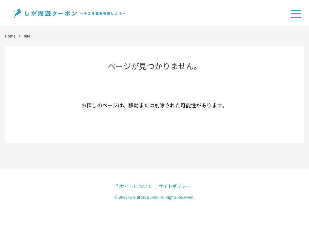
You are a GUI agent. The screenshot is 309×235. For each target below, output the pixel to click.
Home (10, 36)
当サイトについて (134, 186)
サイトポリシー (175, 186)
